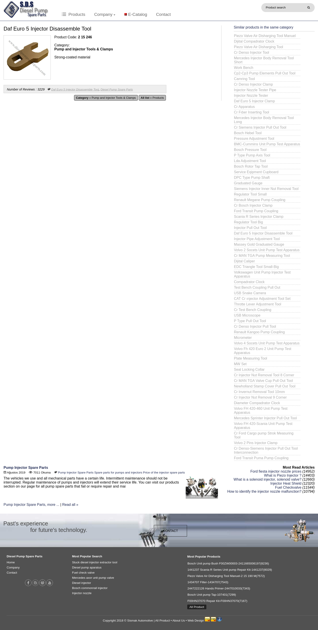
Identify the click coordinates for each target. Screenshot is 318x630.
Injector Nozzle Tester (251, 95)
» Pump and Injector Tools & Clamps (106, 97)
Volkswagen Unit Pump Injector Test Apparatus (262, 274)
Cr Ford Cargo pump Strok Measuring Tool (264, 435)
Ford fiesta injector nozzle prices (275, 471)
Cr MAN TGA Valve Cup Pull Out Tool (263, 381)
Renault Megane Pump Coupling (259, 200)
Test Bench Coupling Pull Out (257, 287)
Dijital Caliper (244, 261)
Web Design (196, 620)
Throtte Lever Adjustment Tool (257, 304)
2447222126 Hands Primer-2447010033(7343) (218, 588)
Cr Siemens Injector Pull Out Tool (260, 127)
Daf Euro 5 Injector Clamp (254, 101)
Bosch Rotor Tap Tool (251, 166)
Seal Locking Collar (249, 369)
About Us (178, 620)
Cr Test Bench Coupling (252, 310)
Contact (163, 14)
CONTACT (170, 531)
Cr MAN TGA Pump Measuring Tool (262, 255)
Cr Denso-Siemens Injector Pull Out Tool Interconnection (266, 450)
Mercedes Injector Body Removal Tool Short (264, 60)
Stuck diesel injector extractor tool (94, 562)
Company (104, 14)
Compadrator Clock (249, 282)
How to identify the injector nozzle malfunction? (264, 491)
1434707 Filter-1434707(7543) (207, 582)
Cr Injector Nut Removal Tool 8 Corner (264, 375)
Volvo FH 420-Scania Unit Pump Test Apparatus (263, 426)
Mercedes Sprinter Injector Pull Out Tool (265, 418)
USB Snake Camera (250, 293)
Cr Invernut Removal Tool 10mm (259, 392)
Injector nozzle (82, 593)
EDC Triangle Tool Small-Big (256, 267)
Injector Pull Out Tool (250, 228)
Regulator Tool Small (250, 194)
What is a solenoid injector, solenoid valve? (267, 479)
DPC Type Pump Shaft (252, 177)
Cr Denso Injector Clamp (253, 84)
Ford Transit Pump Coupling (256, 211)
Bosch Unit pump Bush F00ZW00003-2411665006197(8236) (228, 563)
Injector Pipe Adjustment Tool (257, 239)
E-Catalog (137, 14)
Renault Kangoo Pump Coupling (259, 332)
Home (11, 562)
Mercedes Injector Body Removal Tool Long (264, 120)
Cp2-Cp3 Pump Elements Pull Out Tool (264, 73)
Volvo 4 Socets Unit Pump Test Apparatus (267, 343)
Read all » (70, 504)
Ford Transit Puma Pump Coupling (261, 458)
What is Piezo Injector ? (282, 475)
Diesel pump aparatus (86, 567)
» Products (152, 97)
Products (73, 14)
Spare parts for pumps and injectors (118, 472)
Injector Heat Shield (286, 483)
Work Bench (243, 68)
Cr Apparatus (244, 107)
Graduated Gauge (248, 183)
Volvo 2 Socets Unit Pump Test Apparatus (267, 250)
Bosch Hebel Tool (248, 133)
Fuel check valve (83, 572)
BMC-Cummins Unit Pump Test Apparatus (267, 144)
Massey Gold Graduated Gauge (259, 244)
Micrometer (243, 338)
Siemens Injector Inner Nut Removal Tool (266, 189)
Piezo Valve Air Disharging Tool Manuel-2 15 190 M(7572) (226, 576)
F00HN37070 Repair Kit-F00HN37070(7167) (217, 601)
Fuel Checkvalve (288, 487)
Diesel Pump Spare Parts (117, 89)
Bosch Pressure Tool (250, 150)
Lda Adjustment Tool (250, 161)
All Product (196, 607)
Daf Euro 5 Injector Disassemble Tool (75, 89)
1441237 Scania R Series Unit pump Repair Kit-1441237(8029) (229, 569)
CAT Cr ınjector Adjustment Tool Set (262, 299)
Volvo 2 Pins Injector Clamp (256, 443)
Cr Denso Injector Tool (251, 52)
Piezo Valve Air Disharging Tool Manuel (265, 36)
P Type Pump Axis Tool (252, 155)
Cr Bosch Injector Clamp (253, 205)
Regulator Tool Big (248, 222)
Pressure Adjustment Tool (254, 138)
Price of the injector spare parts (164, 472)
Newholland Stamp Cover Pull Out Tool (264, 386)
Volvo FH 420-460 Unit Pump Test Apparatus (261, 410)
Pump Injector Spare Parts (26, 467)
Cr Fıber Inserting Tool (251, 112)
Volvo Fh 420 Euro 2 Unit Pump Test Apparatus (262, 351)
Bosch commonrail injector (89, 588)
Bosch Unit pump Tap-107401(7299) (211, 594)
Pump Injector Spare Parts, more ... (31, 504)
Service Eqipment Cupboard (256, 172)
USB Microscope (247, 315)
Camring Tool (244, 79)
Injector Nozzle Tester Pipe (255, 90)
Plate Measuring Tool (250, 358)
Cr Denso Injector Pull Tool (255, 326)
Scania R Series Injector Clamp (258, 216)
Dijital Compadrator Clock (254, 41)
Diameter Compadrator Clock (257, 403)
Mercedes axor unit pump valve (93, 577)
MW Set (240, 364)
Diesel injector (81, 583)
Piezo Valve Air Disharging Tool (258, 47)
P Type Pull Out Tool (250, 321)
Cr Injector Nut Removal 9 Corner (260, 397)
